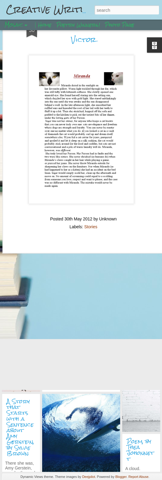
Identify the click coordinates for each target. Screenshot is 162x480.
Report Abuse (138, 476)
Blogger (120, 476)
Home (44, 25)
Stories (91, 199)
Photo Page (119, 25)
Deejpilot (88, 476)
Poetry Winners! (78, 25)
